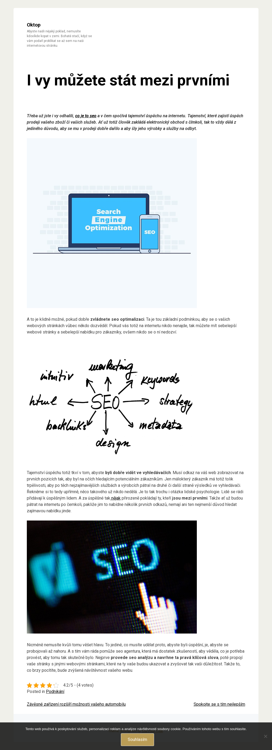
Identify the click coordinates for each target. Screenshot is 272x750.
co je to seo (85, 115)
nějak (115, 498)
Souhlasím (137, 739)
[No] (265, 736)
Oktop (34, 25)
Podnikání (55, 691)
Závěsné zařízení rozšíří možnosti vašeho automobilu (76, 704)
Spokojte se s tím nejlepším (219, 704)
